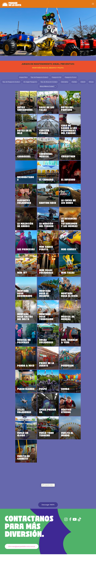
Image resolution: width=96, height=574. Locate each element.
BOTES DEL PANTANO (62, 108)
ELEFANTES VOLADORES (32, 206)
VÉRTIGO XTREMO (63, 428)
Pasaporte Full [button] (56, 77)
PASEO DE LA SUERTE (46, 378)
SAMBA (62, 405)
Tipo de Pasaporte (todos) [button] (39, 77)
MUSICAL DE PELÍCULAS (32, 352)
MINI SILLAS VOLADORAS (47, 279)
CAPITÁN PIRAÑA (47, 134)
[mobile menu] (93, 3)
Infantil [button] (83, 82)
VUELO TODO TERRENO (47, 451)
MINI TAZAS (61, 281)
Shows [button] (91, 82)
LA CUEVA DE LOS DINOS (63, 207)
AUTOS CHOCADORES (32, 109)
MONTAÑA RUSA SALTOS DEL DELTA (32, 326)
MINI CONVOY (62, 257)
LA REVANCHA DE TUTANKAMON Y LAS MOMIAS (63, 226)
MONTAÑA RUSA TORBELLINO (47, 328)
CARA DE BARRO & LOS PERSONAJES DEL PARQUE (63, 129)
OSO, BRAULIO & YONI (63, 353)
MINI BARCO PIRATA (46, 256)
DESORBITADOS (32, 183)
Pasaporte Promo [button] (70, 77)
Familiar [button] (74, 82)
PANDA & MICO (32, 379)
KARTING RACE (47, 208)
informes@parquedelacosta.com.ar (21, 566)
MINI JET (32, 283)
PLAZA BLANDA (31, 403)
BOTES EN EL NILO (31, 133)
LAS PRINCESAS (32, 256)
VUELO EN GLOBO (32, 452)
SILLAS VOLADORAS (32, 427)
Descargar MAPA (48, 524)
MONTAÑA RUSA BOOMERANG (32, 303)
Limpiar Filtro (23, 77)
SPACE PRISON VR (46, 427)
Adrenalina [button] (64, 82)
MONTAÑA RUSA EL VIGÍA (63, 304)
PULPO (46, 405)
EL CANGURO (48, 183)
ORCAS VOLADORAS (47, 353)
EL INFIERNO (63, 183)
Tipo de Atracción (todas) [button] (49, 82)
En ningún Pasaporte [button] (30, 82)
